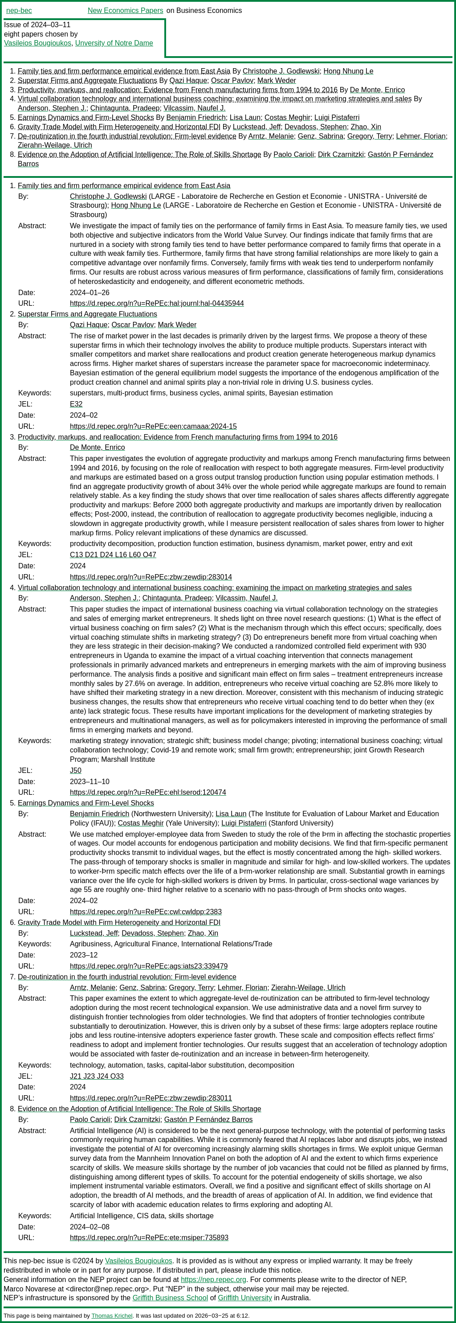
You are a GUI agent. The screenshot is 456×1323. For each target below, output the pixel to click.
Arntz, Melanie (271, 136)
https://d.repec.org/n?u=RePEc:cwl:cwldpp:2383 (146, 912)
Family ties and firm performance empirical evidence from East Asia (124, 71)
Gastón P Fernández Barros (208, 1119)
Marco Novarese (30, 1289)
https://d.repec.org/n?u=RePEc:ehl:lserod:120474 (148, 792)
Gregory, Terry (369, 136)
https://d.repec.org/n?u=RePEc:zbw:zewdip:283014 (151, 577)
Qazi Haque (189, 80)
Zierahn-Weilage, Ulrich (55, 145)
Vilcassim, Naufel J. (194, 108)
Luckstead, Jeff (257, 127)
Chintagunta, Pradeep (125, 108)
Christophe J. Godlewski (281, 71)
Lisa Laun (245, 117)
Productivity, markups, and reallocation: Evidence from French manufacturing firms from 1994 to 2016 (178, 90)
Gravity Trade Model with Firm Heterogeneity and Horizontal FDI (119, 127)
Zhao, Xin (366, 127)
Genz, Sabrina (320, 136)
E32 (76, 404)
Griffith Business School (170, 1298)
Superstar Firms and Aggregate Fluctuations (87, 80)
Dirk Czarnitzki (341, 154)
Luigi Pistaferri (336, 117)
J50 (75, 770)
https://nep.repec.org (213, 1279)
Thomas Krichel (111, 1315)
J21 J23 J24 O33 (97, 1076)
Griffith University (245, 1298)
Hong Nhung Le (348, 71)
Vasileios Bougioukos (37, 43)
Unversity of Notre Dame (114, 43)
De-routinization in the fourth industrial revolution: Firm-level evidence (127, 136)
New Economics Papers (125, 10)
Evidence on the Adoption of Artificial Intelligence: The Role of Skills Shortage (139, 154)
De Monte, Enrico (377, 90)
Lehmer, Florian (421, 136)
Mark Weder (276, 80)
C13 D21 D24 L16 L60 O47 (113, 555)
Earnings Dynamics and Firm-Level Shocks (86, 117)
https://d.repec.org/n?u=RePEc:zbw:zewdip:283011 (151, 1098)
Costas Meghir (287, 117)
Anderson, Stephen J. (52, 108)
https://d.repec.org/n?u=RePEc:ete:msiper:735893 (149, 1237)
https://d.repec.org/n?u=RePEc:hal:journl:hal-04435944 (157, 303)
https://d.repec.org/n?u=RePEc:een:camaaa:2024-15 (153, 426)
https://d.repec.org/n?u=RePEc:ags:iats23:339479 (149, 966)
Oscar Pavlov (232, 80)
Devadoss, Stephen (316, 127)
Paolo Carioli (293, 154)
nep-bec (19, 10)
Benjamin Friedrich (195, 117)
